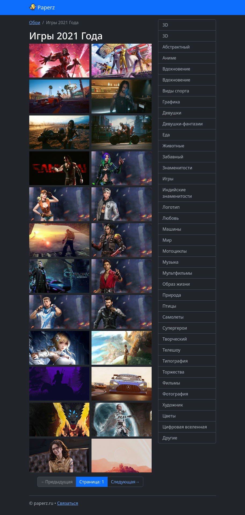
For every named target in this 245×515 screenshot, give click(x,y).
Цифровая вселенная (185, 427)
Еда (166, 135)
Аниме (169, 58)
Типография (175, 361)
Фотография (175, 394)
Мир (167, 240)
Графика (171, 102)
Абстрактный (176, 47)
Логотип (171, 207)
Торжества (173, 372)
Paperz (42, 7)
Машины (172, 229)
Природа (172, 295)
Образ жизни (176, 284)
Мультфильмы (177, 273)
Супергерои (175, 328)
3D (165, 25)
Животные (173, 146)
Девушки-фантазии (183, 124)
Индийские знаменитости (177, 193)
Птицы (169, 306)
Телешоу (172, 350)
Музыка (171, 262)
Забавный (173, 157)
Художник (173, 405)
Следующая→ (125, 482)
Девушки (172, 113)
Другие (170, 438)
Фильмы (171, 383)
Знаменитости (177, 168)
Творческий (175, 339)
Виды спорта (176, 91)
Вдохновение (176, 69)
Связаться (67, 503)
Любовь (171, 218)
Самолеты (173, 317)
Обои (34, 22)
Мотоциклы (175, 251)
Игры (168, 179)
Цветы (169, 416)
